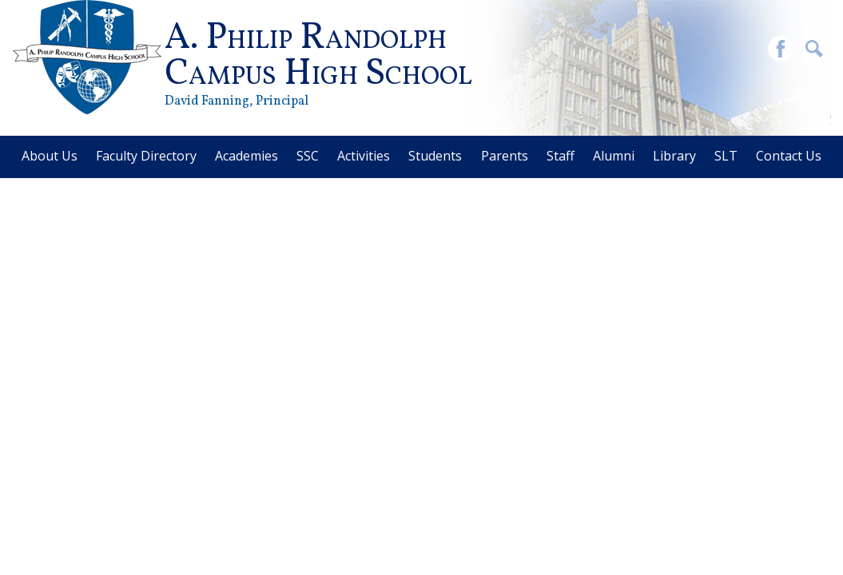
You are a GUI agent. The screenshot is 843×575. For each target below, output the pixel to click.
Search (814, 50)
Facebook (780, 50)
